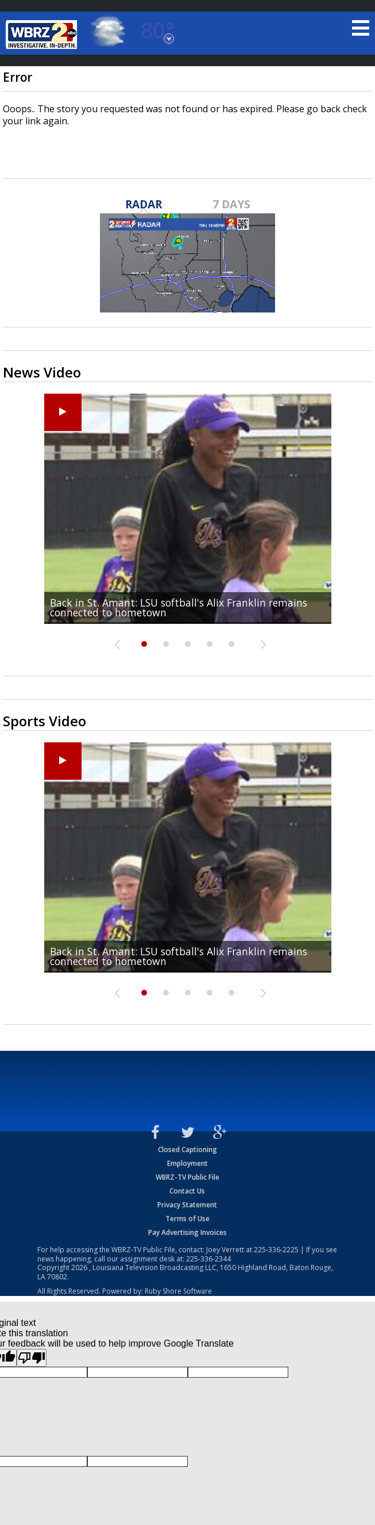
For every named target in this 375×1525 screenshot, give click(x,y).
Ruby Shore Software (178, 1291)
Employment (187, 1163)
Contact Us (187, 1191)
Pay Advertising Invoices (187, 1232)
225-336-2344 (208, 1259)
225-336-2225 (276, 1250)
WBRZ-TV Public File (187, 1177)
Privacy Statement (187, 1205)
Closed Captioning (187, 1149)
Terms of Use (187, 1218)
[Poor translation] (32, 1358)
